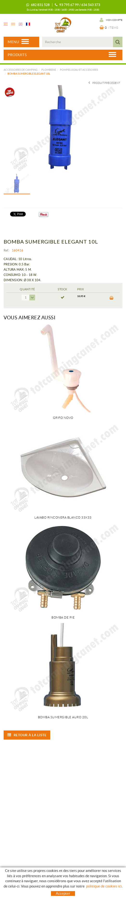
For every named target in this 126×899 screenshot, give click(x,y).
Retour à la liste (27, 735)
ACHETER (111, 298)
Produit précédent (104, 83)
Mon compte (111, 20)
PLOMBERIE (48, 69)
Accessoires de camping (21, 69)
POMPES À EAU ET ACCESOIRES (79, 69)
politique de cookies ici (104, 886)
